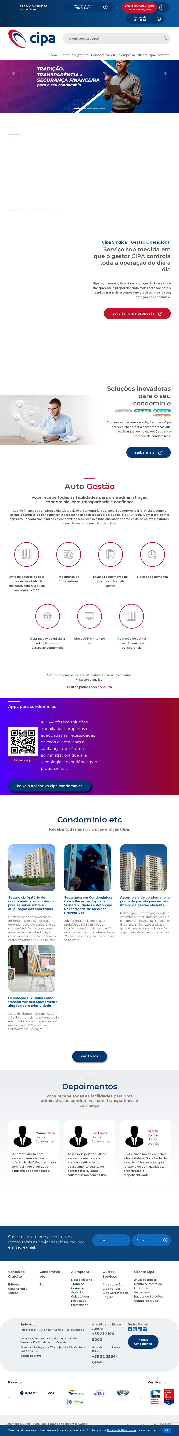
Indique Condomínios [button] (143, 1341)
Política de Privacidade (121, 1430)
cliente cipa (146, 55)
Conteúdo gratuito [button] (74, 55)
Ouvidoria (141, 1288)
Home (53, 55)
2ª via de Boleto (145, 1279)
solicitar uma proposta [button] (137, 313)
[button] (13, 73)
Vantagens (142, 1292)
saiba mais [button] (148, 452)
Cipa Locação (112, 1284)
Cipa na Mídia (17, 1288)
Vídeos (13, 1293)
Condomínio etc (103, 55)
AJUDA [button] (140, 19)
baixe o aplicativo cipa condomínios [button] (50, 786)
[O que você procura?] (111, 38)
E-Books (14, 1284)
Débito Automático (148, 1284)
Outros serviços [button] (139, 7)
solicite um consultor (33, 210)
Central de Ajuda (146, 1300)
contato (163, 55)
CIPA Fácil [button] (83, 7)
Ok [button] (167, 1430)
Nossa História (81, 1279)
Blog (43, 1284)
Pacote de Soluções (148, 1296)
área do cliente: (34, 6)
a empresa (127, 55)
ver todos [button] (89, 1056)
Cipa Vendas (112, 1288)
